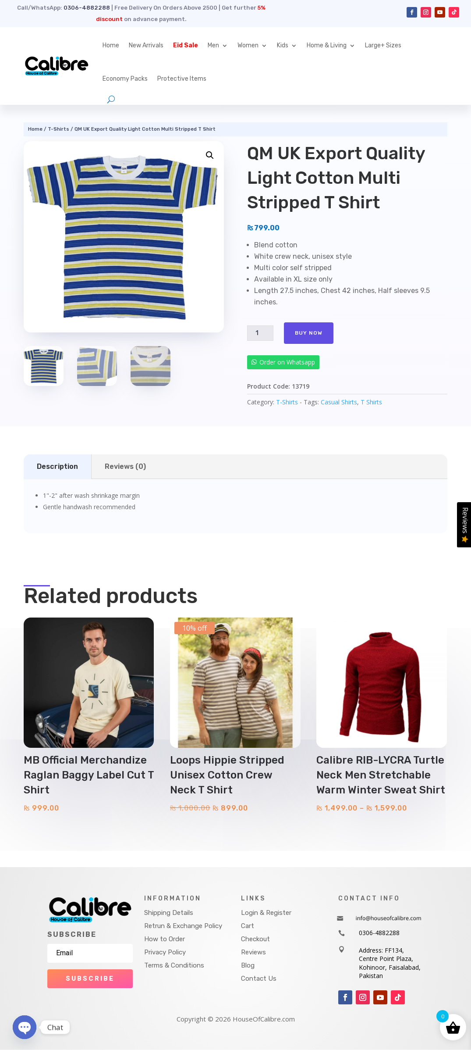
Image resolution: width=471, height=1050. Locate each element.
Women (248, 45)
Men (213, 45)
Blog (248, 965)
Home (111, 45)
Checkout (255, 939)
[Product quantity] (260, 333)
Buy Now (308, 333)
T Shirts (371, 402)
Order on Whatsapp (287, 362)
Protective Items (181, 78)
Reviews (253, 952)
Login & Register (266, 913)
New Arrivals (146, 45)
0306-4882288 (87, 7)
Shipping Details (168, 913)
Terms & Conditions (174, 965)
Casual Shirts (339, 402)
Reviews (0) (125, 466)
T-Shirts (58, 129)
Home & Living (327, 45)
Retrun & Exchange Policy (183, 926)
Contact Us (258, 978)
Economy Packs (125, 78)
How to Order (164, 939)
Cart (247, 926)
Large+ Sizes (383, 45)
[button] (210, 155)
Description (57, 466)
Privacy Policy (165, 952)
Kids (282, 45)
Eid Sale (185, 45)
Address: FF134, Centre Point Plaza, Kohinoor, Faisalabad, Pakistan (390, 963)
